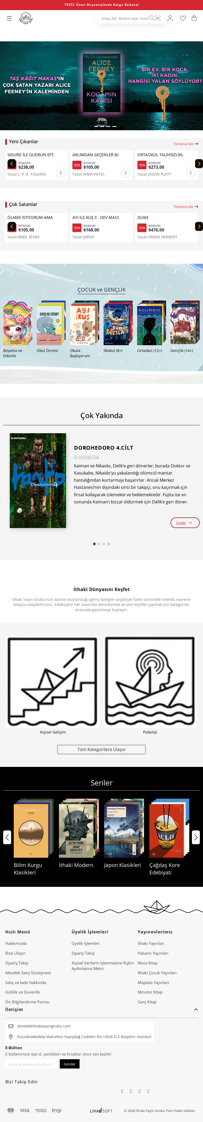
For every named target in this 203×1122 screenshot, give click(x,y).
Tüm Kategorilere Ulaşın (101, 749)
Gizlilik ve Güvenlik (22, 992)
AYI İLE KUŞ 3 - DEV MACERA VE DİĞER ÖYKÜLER (95, 217)
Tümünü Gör (186, 143)
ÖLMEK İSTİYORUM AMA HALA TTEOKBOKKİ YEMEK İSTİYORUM (30, 217)
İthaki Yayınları (151, 943)
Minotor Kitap (150, 992)
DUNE (143, 217)
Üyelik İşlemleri (86, 943)
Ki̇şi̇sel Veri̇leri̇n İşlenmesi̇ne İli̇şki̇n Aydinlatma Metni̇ (103, 965)
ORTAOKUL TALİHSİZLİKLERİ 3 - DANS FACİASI (160, 154)
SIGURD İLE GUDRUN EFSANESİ (30, 154)
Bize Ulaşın (15, 953)
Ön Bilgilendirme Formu (27, 1001)
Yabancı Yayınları (153, 953)
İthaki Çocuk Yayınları (157, 972)
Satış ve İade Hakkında (25, 982)
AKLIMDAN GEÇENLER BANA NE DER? (95, 154)
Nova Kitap (148, 962)
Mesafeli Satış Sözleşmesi (28, 972)
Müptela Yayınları (153, 982)
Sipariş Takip (16, 962)
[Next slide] (199, 163)
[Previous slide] (12, 163)
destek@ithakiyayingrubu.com (44, 1026)
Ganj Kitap (147, 1001)
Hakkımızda (16, 943)
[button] (89, 126)
